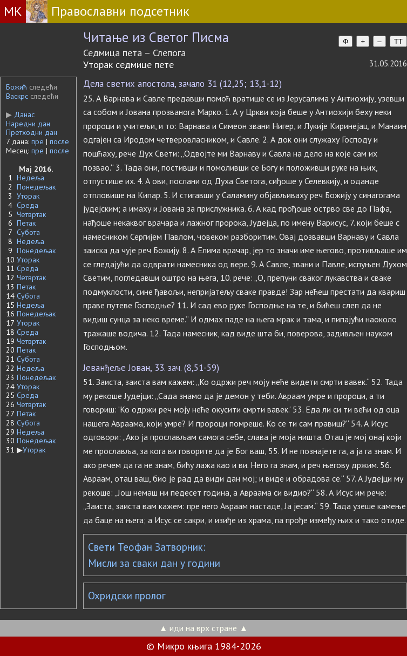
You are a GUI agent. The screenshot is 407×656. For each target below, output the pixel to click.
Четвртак (31, 214)
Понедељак (36, 187)
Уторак (28, 196)
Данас (20, 114)
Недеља (30, 177)
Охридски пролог (127, 595)
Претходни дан (31, 132)
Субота (28, 232)
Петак (26, 223)
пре (37, 141)
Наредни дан (28, 124)
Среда (27, 205)
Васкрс (17, 96)
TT (398, 41)
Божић (16, 87)
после (59, 141)
